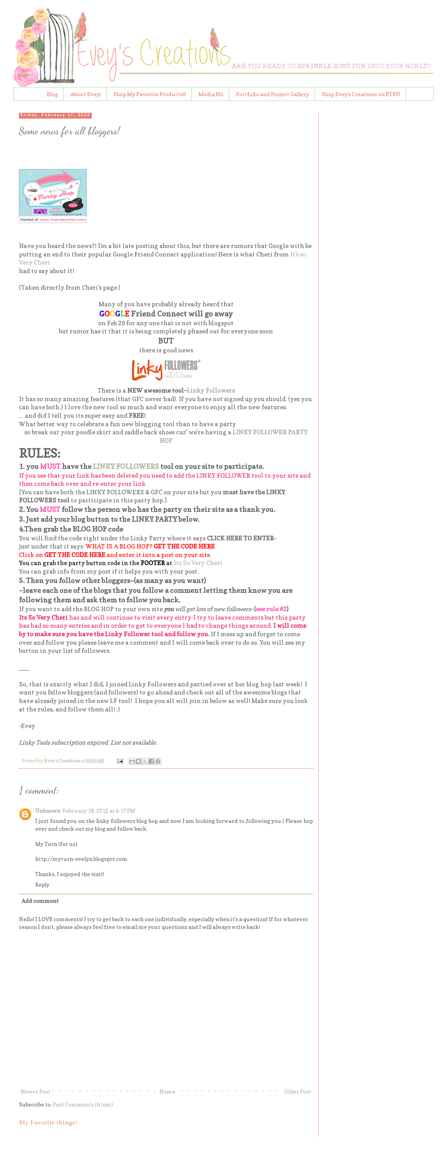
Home (167, 1091)
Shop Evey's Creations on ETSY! (361, 94)
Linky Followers (211, 390)
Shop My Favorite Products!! (149, 94)
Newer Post (35, 1091)
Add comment (40, 900)
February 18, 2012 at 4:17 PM (98, 810)
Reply (42, 884)
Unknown (47, 810)
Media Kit (211, 94)
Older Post (297, 1091)
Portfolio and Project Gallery (272, 94)
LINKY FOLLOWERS (126, 466)
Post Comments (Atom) (83, 1104)
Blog (52, 94)
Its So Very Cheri (198, 562)
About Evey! (85, 94)
